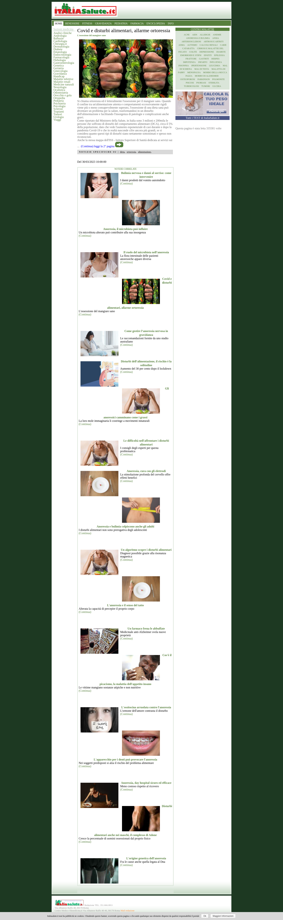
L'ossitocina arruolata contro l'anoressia (146, 707)
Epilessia (219, 55)
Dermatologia (61, 46)
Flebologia (59, 60)
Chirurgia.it (60, 43)
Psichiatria (59, 103)
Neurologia (59, 87)
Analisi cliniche (62, 33)
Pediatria (58, 100)
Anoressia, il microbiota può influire (125, 228)
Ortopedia (59, 98)
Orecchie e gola (62, 95)
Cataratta (188, 48)
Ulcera (216, 86)
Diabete (57, 49)
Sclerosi (58, 108)
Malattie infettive (63, 79)
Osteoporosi (187, 79)
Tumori (57, 114)
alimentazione (144, 152)
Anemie (217, 34)
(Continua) (126, 183)
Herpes (215, 58)
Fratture (191, 58)
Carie (223, 45)
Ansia (215, 38)
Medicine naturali (63, 84)
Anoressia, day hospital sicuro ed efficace (146, 782)
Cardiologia (60, 41)
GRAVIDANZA (103, 23)
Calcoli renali (208, 45)
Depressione (206, 52)
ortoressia (131, 152)
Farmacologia (61, 57)
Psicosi (190, 82)
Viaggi (57, 119)
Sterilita (213, 82)
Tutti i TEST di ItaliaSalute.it (202, 117)
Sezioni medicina (63, 29)
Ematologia (60, 51)
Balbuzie (58, 38)
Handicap (58, 76)
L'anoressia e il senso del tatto (125, 605)
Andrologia (60, 35)
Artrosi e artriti (213, 41)
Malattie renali (61, 81)
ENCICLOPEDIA (156, 23)
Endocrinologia (62, 54)
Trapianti (58, 111)
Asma (181, 45)
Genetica (58, 65)
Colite (193, 52)
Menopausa (194, 72)
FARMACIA (137, 23)
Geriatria (58, 68)
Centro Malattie (202, 29)
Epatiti (208, 55)
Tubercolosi (191, 86)
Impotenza (189, 62)
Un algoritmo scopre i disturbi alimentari (146, 549)
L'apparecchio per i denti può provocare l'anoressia (125, 759)
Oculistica (59, 89)
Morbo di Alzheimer (207, 76)
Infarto (202, 62)
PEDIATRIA (121, 23)
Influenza (216, 62)
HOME (58, 23)
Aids (194, 34)
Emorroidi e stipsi (190, 55)
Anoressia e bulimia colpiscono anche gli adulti (125, 526)
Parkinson (203, 79)
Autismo (192, 45)
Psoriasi (201, 82)
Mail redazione (127, 910)
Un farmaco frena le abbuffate (146, 628)
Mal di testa (201, 69)
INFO (171, 23)
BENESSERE (72, 23)
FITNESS (87, 23)
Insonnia (183, 65)
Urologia (58, 116)
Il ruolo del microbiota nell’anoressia (146, 252)
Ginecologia (60, 70)
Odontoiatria (60, 92)
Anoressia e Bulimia (198, 38)
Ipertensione (198, 65)
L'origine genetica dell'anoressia (146, 858)
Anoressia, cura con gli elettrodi (146, 471)
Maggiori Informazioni (223, 916)
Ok (204, 916)
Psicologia (59, 106)
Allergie (205, 34)
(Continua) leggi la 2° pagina (97, 146)
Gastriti (204, 58)
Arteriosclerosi (191, 41)
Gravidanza (60, 73)
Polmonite (218, 79)
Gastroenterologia (63, 62)
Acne (187, 34)
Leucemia (214, 65)
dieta (122, 152)
